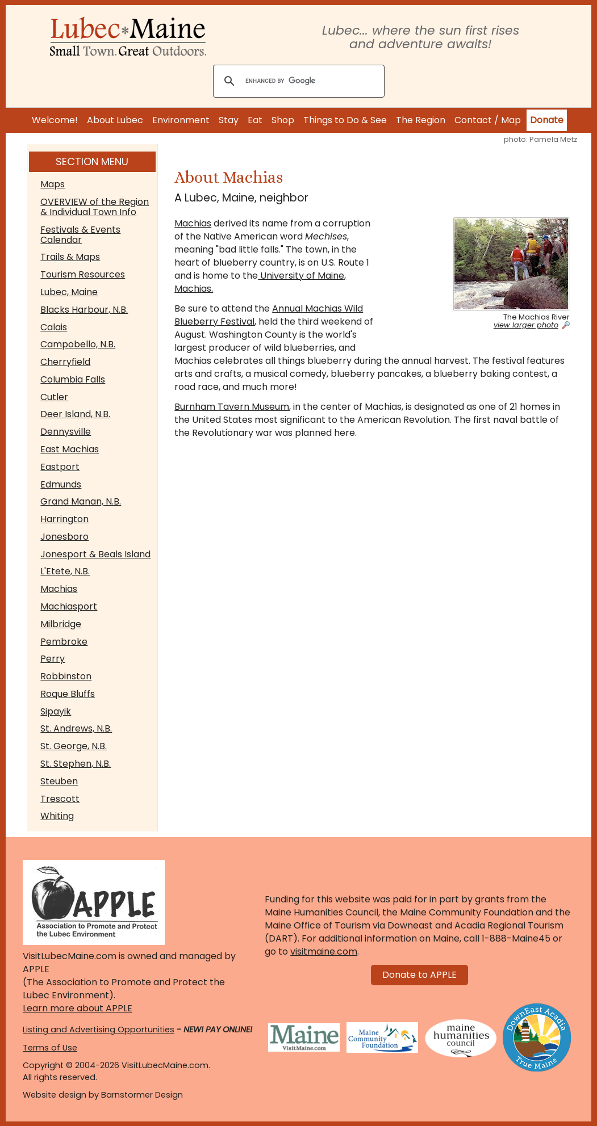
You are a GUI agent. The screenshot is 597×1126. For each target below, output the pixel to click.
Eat (255, 120)
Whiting (57, 815)
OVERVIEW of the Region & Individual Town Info (94, 207)
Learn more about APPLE (77, 1008)
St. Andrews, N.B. (76, 728)
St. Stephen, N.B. (75, 763)
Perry (52, 658)
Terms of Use (50, 1047)
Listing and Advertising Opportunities (98, 1029)
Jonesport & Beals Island (95, 554)
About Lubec (115, 120)
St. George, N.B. (73, 746)
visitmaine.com (323, 951)
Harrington (64, 519)
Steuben (59, 781)
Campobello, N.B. (77, 344)
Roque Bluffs (67, 693)
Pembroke (63, 641)
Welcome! (55, 120)
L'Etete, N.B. (65, 571)
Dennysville (65, 431)
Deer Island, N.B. (75, 414)
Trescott (60, 798)
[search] (297, 81)
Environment (181, 120)
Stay (229, 120)
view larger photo (526, 325)
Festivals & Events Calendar (80, 234)
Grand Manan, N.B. (80, 501)
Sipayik (55, 711)
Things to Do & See (345, 120)
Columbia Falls (72, 379)
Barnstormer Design (142, 1094)
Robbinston (65, 676)
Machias (58, 588)
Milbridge (60, 624)
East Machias (69, 449)
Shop (283, 120)
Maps (52, 184)
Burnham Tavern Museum (231, 406)
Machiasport (68, 606)
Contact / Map (487, 120)
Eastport (60, 466)
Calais (53, 327)
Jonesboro (64, 536)
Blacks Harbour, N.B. (84, 309)
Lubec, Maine (69, 292)
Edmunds (60, 484)
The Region (420, 120)
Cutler (54, 397)
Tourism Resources (82, 274)
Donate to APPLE (419, 974)
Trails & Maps (70, 256)
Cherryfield (65, 361)
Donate (546, 120)
